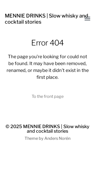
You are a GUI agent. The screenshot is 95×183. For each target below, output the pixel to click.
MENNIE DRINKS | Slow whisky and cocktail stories (56, 129)
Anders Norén (57, 138)
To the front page (48, 96)
